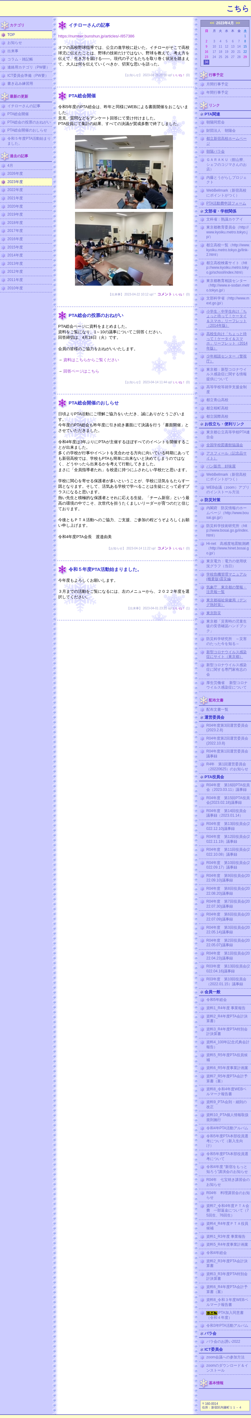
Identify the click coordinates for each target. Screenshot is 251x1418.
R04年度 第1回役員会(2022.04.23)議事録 (228, 955)
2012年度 (15, 271)
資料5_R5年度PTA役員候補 (227, 1057)
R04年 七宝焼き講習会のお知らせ (228, 1182)
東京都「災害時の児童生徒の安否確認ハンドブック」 (226, 626)
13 (232, 46)
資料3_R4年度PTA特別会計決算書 (227, 1031)
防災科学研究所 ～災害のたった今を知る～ (226, 641)
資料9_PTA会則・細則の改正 (226, 1104)
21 (239, 51)
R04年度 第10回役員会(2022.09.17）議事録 (228, 865)
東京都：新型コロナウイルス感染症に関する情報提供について (226, 374)
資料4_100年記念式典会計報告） (227, 1044)
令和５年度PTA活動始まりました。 (29, 141)
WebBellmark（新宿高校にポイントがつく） (226, 192)
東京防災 (213, 613)
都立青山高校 (217, 400)
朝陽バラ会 (215, 151)
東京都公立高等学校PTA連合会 (228, 434)
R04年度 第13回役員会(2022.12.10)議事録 (228, 826)
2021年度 (15, 198)
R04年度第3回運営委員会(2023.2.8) (227, 727)
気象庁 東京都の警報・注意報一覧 (226, 589)
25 (220, 57)
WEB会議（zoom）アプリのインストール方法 (227, 489)
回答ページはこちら (81, 371)
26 (226, 57)
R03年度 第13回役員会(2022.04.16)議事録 (228, 968)
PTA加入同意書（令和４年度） (225, 1315)
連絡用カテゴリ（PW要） (28, 67)
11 (220, 46)
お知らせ (14, 43)
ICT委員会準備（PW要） (28, 75)
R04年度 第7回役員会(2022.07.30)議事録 (228, 903)
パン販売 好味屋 (221, 466)
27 (232, 57)
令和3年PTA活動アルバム (227, 1325)
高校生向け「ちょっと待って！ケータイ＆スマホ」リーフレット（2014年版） (227, 341)
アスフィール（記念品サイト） (226, 455)
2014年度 (15, 255)
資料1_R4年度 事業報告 (225, 1008)
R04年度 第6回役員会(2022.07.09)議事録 (228, 916)
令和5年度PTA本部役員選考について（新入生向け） (227, 1141)
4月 (10, 165)
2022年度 (15, 190)
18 (220, 51)
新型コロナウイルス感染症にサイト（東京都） (226, 654)
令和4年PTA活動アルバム (227, 1128)
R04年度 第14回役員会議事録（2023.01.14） (226, 813)
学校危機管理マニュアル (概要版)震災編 (226, 576)
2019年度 (15, 214)
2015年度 (15, 247)
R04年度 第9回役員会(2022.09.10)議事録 (228, 878)
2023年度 (15, 182)
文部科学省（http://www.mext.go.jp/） (227, 300)
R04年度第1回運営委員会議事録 (227, 753)
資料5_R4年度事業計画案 (227, 1244)
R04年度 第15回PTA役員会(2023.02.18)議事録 (228, 800)
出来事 (12, 51)
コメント (164, 294)
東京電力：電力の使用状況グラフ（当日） (226, 563)
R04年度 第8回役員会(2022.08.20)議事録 (228, 891)
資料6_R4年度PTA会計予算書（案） (227, 1289)
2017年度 (15, 231)
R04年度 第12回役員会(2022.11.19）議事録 (228, 839)
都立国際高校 (217, 416)
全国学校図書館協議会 (224, 445)
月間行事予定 (217, 84)
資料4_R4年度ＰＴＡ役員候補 (227, 1226)
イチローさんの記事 (23, 106)
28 (239, 57)
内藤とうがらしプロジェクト (226, 180)
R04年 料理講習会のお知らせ (228, 1195)
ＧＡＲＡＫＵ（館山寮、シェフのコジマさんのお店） (226, 164)
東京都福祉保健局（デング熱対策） (226, 602)
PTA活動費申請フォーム (226, 203)
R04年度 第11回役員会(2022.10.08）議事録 (228, 852)
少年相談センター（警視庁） (226, 358)
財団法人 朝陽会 (221, 130)
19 (226, 51)
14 (239, 46)
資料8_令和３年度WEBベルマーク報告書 (227, 1302)
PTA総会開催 (18, 114)
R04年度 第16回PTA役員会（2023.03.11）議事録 (228, 787)
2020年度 (15, 206)
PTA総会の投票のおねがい (29, 122)
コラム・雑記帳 (20, 59)
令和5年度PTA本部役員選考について (227, 1156)
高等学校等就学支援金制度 (226, 389)
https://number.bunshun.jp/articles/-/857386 (96, 36)
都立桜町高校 (217, 408)
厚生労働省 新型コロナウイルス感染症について (227, 685)
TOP (11, 35)
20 (232, 51)
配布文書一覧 (217, 709)
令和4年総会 (216, 1253)
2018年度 (15, 223)
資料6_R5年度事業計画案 (227, 1068)
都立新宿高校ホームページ (226, 141)
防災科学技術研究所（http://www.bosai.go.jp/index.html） (227, 530)
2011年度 (15, 280)
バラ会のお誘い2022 (223, 1341)
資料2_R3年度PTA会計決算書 (227, 1263)
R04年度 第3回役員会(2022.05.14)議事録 (228, 930)
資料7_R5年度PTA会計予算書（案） (227, 1078)
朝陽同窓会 (215, 122)
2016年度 (15, 239)
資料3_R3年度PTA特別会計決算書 (227, 1276)
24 (214, 57)
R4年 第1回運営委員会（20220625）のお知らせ (227, 766)
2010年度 (15, 288)
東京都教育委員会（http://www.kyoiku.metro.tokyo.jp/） (227, 232)
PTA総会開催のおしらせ (27, 130)
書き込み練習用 (20, 83)
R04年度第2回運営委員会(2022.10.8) (227, 740)
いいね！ (179, 75)
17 (214, 51)
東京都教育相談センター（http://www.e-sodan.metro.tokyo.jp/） (227, 285)
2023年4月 (225, 23)
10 (214, 46)
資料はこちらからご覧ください (91, 359)
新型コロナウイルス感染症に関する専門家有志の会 (226, 670)
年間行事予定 (217, 92)
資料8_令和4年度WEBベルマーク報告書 (226, 1091)
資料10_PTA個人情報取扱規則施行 (227, 1117)
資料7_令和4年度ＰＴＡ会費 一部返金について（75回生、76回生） (227, 1210)
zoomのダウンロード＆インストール (227, 1368)
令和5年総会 (216, 1000)
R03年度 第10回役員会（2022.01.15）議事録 (226, 981)
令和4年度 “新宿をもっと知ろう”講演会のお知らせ (227, 1169)
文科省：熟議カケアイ (224, 219)
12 (226, 46)
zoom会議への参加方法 (225, 1357)
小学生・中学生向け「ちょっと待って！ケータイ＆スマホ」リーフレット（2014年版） (226, 318)
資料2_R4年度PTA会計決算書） (227, 1018)
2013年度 (15, 263)
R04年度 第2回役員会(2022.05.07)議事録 (228, 942)
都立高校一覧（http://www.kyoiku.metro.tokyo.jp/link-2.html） (228, 250)
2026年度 (15, 173)
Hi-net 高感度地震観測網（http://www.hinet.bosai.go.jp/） (227, 548)
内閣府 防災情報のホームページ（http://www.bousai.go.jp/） (227, 513)
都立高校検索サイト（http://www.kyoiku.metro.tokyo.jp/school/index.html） (227, 268)
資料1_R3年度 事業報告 (225, 1236)
